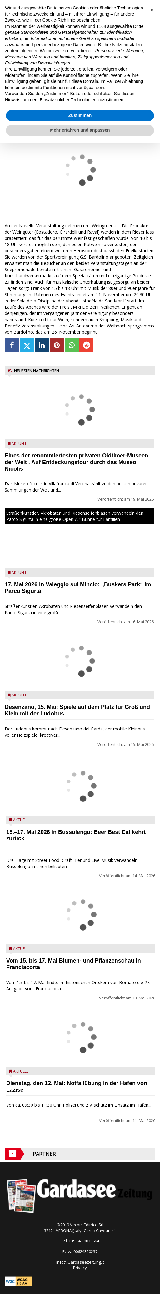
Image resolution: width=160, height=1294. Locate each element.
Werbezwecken (54, 50)
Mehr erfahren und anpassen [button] (80, 130)
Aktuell (19, 443)
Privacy (80, 1268)
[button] (152, 10)
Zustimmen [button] (80, 115)
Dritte (138, 26)
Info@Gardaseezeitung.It (80, 1262)
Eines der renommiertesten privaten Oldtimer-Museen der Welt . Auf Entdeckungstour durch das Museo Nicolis (76, 462)
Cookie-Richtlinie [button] (58, 20)
